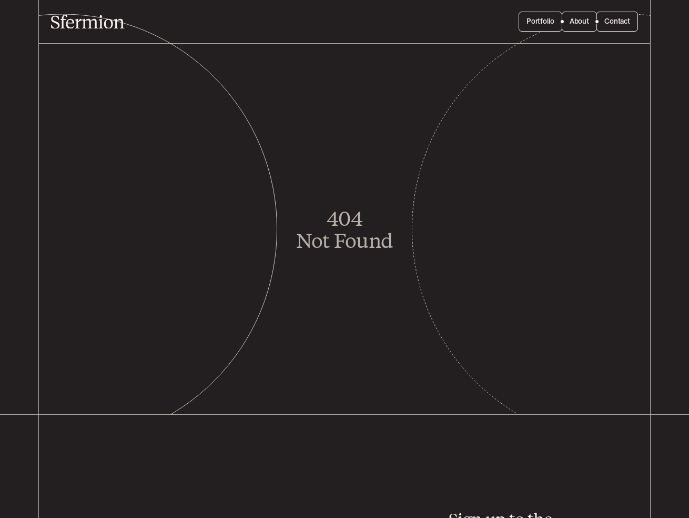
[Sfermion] (88, 22)
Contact (617, 21)
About (579, 21)
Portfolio (540, 21)
